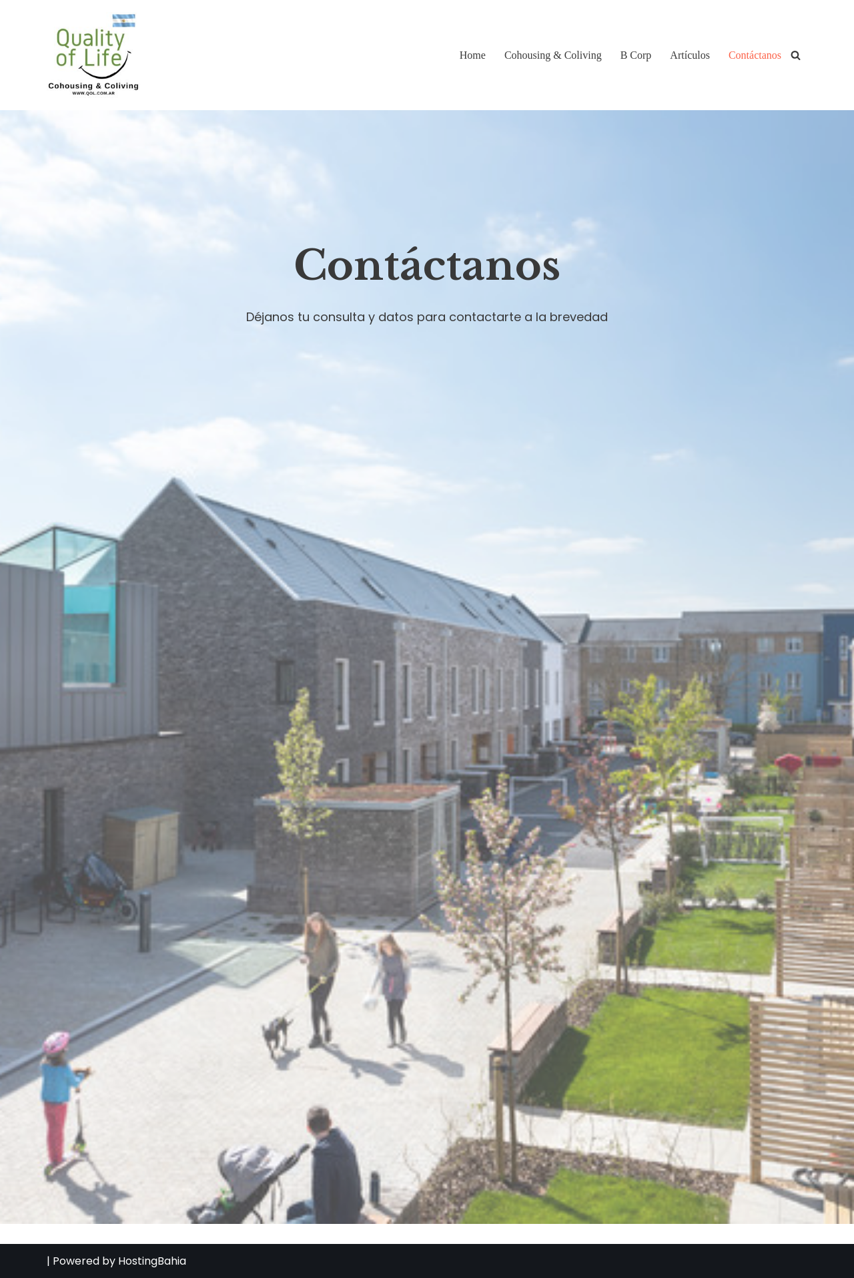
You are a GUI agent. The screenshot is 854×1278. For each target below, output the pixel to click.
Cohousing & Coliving (553, 55)
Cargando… (366, 774)
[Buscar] (796, 55)
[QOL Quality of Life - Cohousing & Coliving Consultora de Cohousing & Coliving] (93, 55)
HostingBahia (152, 1261)
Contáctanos (755, 55)
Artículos (690, 55)
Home (473, 55)
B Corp (636, 55)
